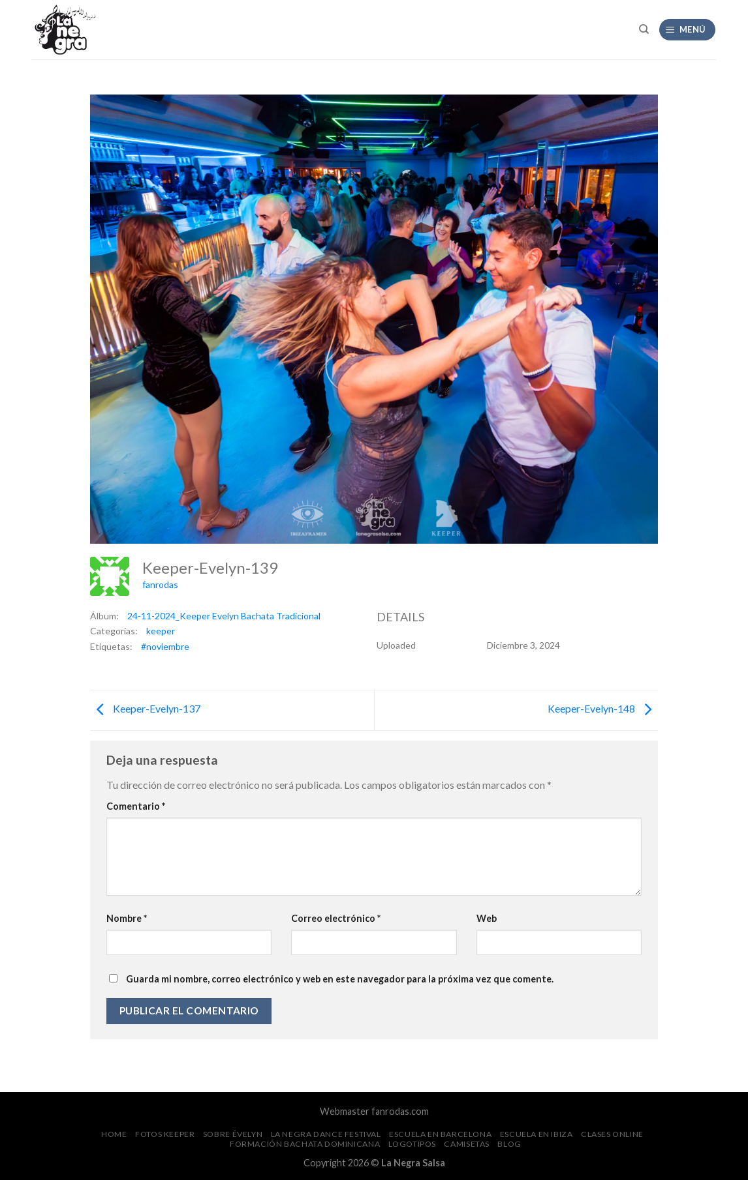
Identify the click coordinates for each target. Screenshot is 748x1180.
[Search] (644, 29)
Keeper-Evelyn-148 (603, 709)
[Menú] (687, 29)
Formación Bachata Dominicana (305, 1144)
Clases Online (612, 1134)
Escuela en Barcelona (440, 1134)
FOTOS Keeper (165, 1134)
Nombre (126, 918)
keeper (160, 630)
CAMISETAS (467, 1144)
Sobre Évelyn (232, 1134)
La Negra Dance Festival (326, 1134)
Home (114, 1134)
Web (486, 918)
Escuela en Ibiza (536, 1134)
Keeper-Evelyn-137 (145, 709)
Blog (509, 1144)
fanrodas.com (400, 1111)
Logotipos (412, 1144)
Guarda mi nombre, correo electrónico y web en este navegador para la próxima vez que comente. (339, 978)
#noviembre (165, 646)
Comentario (135, 806)
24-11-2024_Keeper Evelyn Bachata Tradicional (223, 615)
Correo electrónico (336, 918)
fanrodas (160, 584)
